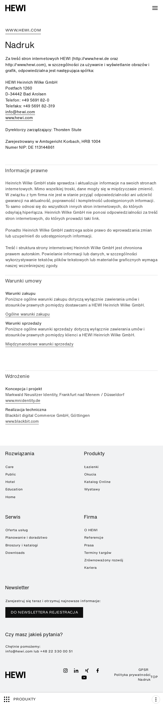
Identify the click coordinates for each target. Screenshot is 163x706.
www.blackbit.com (22, 421)
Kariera (90, 567)
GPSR (143, 669)
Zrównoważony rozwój (103, 560)
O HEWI (91, 530)
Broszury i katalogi (21, 545)
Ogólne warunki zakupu (27, 314)
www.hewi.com (19, 117)
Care (9, 467)
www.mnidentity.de (22, 400)
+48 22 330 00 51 (56, 651)
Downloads (15, 552)
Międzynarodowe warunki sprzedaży (39, 344)
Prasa (89, 545)
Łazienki (91, 467)
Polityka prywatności (132, 674)
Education (14, 489)
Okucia (90, 474)
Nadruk (144, 679)
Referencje (93, 537)
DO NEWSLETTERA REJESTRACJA (44, 612)
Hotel (10, 481)
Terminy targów (97, 552)
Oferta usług (16, 530)
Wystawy (92, 489)
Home (10, 497)
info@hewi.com (20, 112)
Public (10, 474)
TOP (154, 677)
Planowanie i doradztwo (26, 537)
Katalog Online (97, 481)
